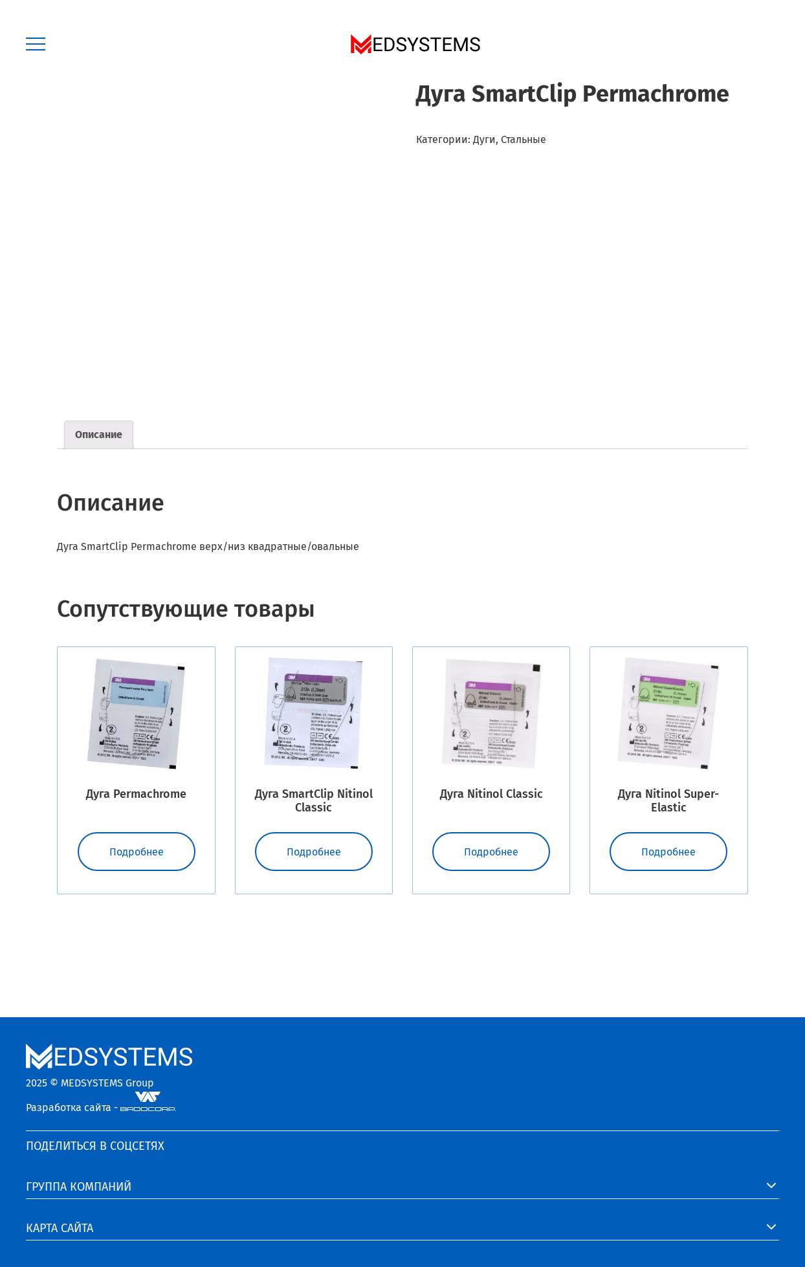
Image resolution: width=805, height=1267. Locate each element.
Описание (98, 434)
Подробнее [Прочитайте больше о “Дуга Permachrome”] (136, 852)
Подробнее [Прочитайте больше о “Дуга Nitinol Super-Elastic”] (668, 852)
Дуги (484, 139)
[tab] (98, 435)
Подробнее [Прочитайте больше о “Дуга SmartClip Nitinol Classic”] (314, 852)
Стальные (523, 139)
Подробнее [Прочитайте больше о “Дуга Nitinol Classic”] (491, 852)
